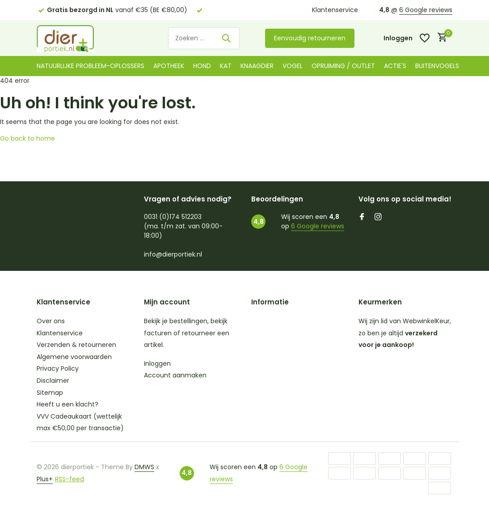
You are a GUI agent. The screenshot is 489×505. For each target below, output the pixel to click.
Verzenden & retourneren (76, 344)
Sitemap (50, 392)
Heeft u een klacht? (67, 404)
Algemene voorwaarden (74, 356)
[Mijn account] (398, 38)
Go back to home (27, 138)
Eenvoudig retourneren (310, 38)
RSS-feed (69, 479)
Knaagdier (257, 65)
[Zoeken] (204, 38)
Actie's (395, 65)
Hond (202, 65)
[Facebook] (362, 217)
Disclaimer (53, 380)
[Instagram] (378, 217)
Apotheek (168, 65)
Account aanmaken (175, 375)
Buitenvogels (437, 65)
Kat (226, 65)
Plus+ (45, 479)
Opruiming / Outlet (343, 65)
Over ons (51, 321)
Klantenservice (335, 9)
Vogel (292, 65)
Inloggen (157, 363)
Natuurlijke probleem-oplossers (90, 65)
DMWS (144, 466)
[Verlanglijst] (425, 38)
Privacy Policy (58, 368)
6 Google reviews (425, 9)
